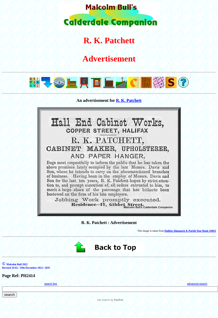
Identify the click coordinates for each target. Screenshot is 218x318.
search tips (50, 283)
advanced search (197, 283)
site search (103, 299)
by (116, 299)
